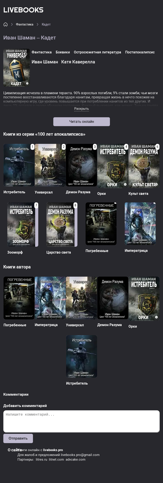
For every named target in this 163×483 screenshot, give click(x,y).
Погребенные (97, 251)
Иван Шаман (45, 62)
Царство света (58, 252)
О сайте (15, 450)
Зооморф (15, 252)
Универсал (44, 192)
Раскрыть (81, 108)
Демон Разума (78, 192)
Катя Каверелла (78, 62)
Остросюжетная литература (97, 52)
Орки (101, 194)
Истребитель (14, 192)
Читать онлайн (81, 121)
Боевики (63, 52)
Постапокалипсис (140, 52)
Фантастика (24, 24)
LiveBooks (23, 9)
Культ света (138, 194)
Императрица (136, 250)
